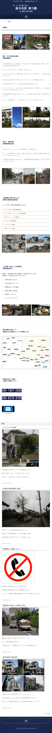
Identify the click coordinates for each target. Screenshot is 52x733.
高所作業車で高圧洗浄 (10, 657)
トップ (2, 21)
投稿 (2, 423)
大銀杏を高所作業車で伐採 (11, 488)
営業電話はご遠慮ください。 (12, 549)
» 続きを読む (47, 713)
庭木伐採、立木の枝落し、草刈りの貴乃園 (26, 6)
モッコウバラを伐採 (9, 427)
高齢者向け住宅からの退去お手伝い (14, 605)
